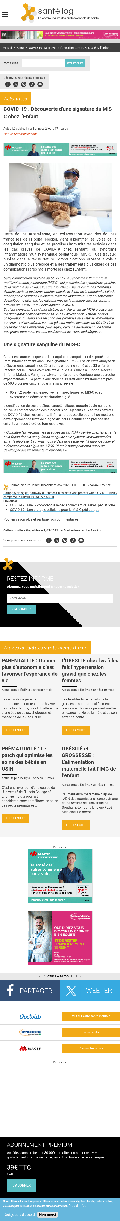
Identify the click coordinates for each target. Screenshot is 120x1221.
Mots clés (10, 63)
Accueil (7, 48)
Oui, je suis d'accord (20, 1215)
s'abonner (21, 1185)
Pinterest (23, 84)
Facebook (8, 84)
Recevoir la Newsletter (60, 976)
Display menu (5, 14)
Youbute (40, 84)
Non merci (47, 1214)
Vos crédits (91, 1032)
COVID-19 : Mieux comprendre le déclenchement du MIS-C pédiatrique (62, 505)
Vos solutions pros (91, 1048)
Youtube (81, 540)
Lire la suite (15, 730)
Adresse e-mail (18, 591)
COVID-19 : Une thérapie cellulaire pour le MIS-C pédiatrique (54, 510)
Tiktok (32, 84)
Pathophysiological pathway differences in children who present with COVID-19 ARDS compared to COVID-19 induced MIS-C (60, 495)
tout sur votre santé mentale (91, 1016)
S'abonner (21, 609)
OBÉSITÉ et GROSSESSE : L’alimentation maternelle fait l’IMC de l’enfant (89, 762)
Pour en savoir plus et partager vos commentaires (40, 519)
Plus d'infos (77, 1206)
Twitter (15, 84)
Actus (20, 48)
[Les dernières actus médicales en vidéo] (60, 1117)
